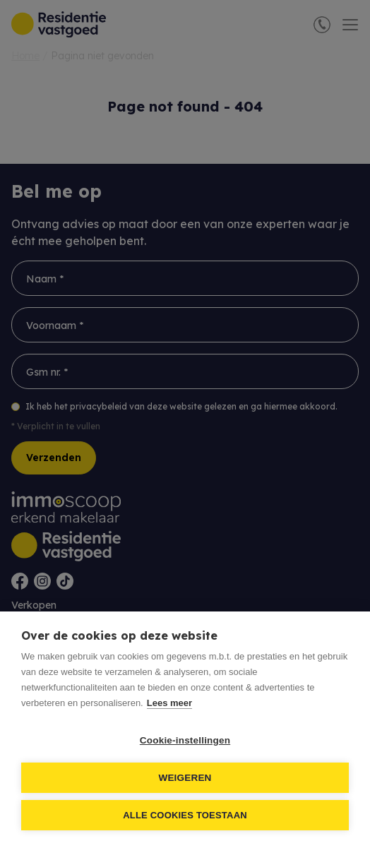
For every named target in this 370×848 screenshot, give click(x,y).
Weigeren (184, 777)
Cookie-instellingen (185, 740)
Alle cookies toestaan (185, 815)
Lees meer (169, 703)
